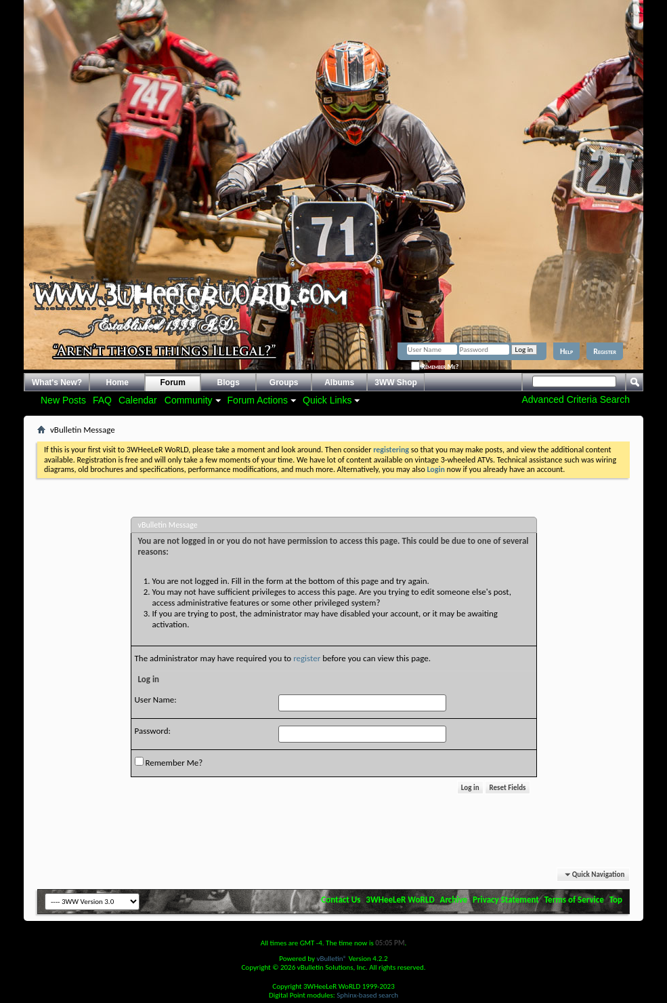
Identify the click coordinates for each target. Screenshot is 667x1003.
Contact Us (340, 899)
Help (566, 351)
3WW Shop (395, 382)
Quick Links (327, 400)
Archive (454, 899)
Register (604, 351)
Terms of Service (574, 899)
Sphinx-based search (367, 995)
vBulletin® (331, 958)
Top (615, 899)
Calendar (138, 400)
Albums (339, 382)
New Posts (63, 400)
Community (189, 400)
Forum (173, 382)
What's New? (57, 382)
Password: (153, 731)
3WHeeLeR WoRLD (400, 899)
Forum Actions (258, 400)
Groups (284, 382)
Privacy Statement (506, 899)
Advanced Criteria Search (575, 399)
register (306, 658)
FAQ (102, 400)
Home (117, 382)
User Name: (156, 699)
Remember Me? (434, 366)
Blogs (228, 382)
